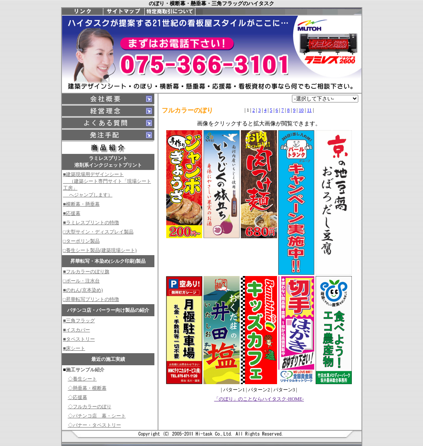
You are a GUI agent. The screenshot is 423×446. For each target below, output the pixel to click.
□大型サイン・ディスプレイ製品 (98, 232)
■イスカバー (76, 330)
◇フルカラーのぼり (89, 406)
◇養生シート (82, 379)
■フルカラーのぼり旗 (86, 271)
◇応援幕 (77, 397)
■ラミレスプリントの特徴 (91, 222)
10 (301, 110)
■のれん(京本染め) (83, 290)
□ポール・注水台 (81, 281)
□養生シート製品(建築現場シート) (100, 250)
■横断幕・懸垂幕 (81, 204)
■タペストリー (79, 339)
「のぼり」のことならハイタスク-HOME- (259, 399)
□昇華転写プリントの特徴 (91, 299)
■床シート (74, 348)
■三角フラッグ (79, 320)
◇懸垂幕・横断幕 (87, 388)
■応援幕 (71, 213)
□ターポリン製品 (81, 241)
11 (309, 110)
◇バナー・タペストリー (94, 425)
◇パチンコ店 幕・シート (97, 416)
